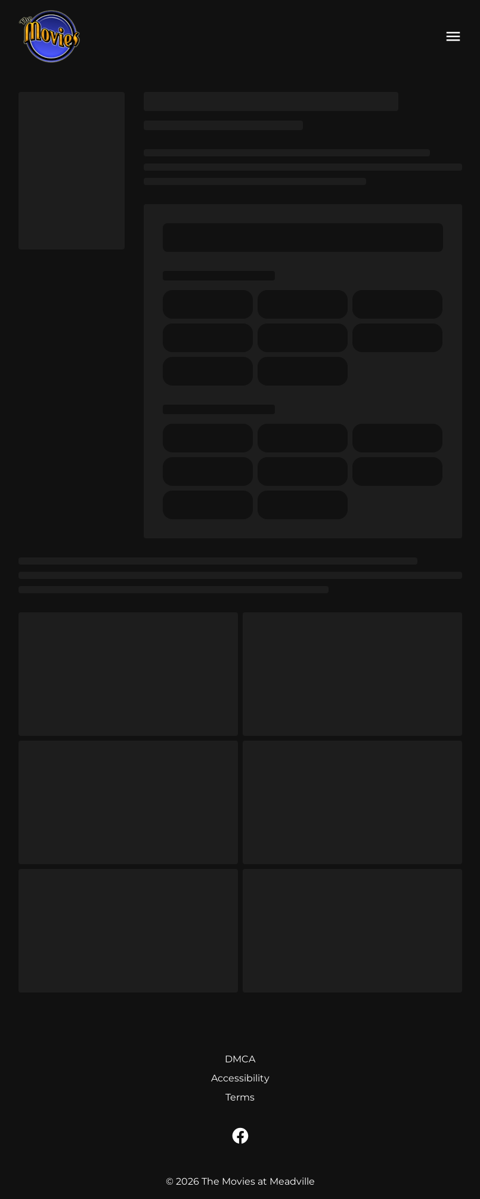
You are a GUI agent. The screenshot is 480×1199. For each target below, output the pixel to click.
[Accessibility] (240, 1078)
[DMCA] (240, 1059)
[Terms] (240, 1097)
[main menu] (453, 36)
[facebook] (240, 1135)
